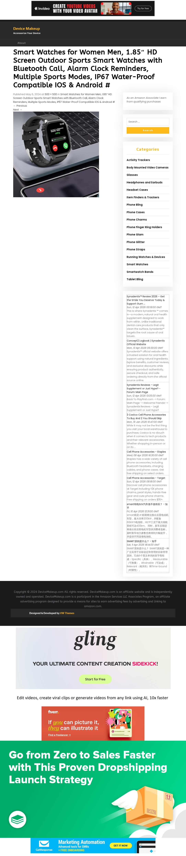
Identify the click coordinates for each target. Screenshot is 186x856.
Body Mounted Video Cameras (147, 167)
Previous (20, 105)
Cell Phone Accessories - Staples (146, 451)
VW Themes (67, 613)
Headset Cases (137, 190)
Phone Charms (137, 219)
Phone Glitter (136, 242)
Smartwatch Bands (140, 272)
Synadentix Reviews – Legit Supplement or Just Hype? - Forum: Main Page (143, 388)
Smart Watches (137, 264)
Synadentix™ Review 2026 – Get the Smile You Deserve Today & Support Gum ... (146, 300)
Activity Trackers (138, 160)
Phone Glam (135, 234)
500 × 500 (51, 94)
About (22, 42)
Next (17, 109)
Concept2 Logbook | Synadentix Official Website (146, 342)
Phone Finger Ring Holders (144, 227)
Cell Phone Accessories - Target (146, 478)
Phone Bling (135, 205)
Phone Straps (136, 249)
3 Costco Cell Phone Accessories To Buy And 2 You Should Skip (146, 416)
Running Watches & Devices (146, 257)
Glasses (132, 175)
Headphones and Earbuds (144, 182)
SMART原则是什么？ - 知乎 (142, 541)
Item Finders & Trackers (143, 197)
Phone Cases (136, 212)
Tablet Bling (135, 279)
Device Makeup (26, 28)
